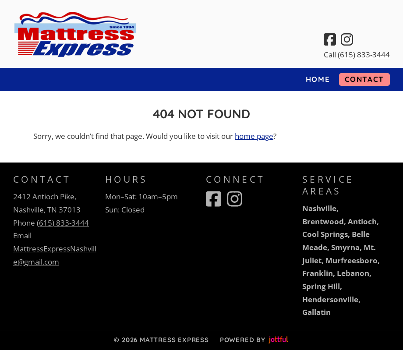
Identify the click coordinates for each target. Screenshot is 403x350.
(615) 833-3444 (364, 54)
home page (254, 136)
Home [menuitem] (318, 79)
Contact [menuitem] (364, 79)
